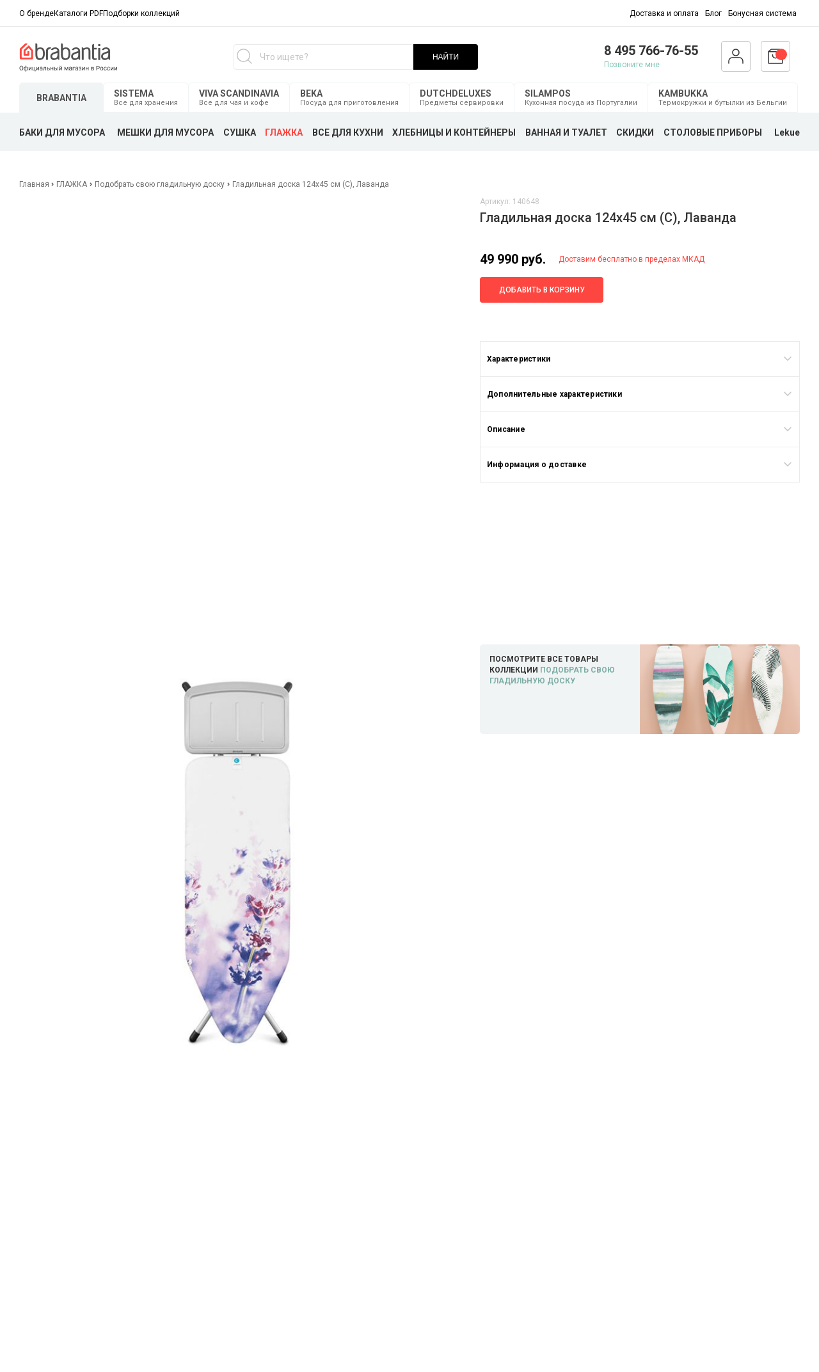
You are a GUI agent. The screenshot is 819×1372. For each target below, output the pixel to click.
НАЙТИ (446, 56)
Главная (35, 184)
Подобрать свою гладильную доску (160, 184)
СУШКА (239, 132)
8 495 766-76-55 (651, 50)
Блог (713, 13)
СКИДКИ (635, 132)
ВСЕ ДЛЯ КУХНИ (347, 132)
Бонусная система (762, 13)
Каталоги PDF (78, 13)
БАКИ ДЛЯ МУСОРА (62, 132)
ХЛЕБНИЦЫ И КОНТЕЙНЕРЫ (454, 132)
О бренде (36, 13)
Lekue (787, 132)
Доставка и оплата (664, 13)
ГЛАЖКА (284, 132)
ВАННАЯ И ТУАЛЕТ (566, 132)
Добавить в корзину (542, 289)
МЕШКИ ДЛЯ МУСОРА (165, 132)
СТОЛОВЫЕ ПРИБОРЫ (713, 132)
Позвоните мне (632, 64)
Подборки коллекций (141, 13)
